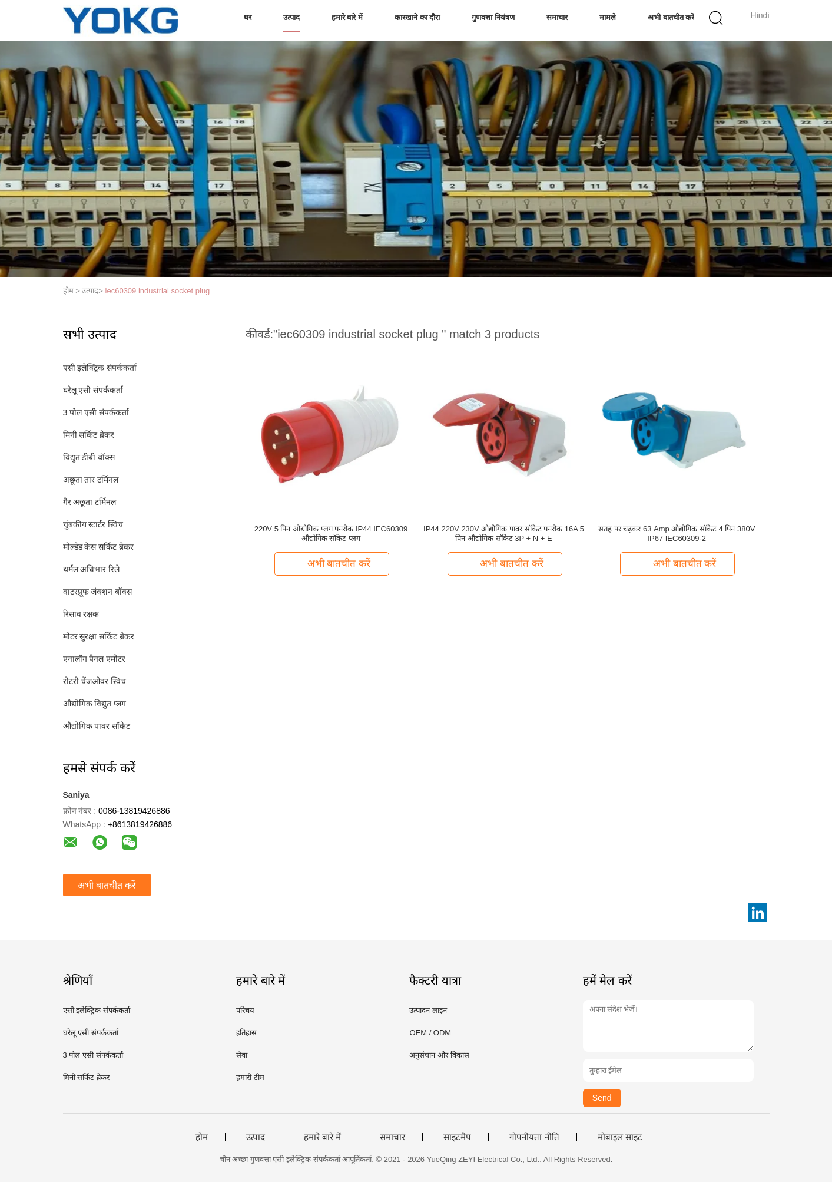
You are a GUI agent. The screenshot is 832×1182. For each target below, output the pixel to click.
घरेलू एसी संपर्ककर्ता (93, 390)
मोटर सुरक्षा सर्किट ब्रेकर (99, 636)
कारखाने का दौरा (417, 17)
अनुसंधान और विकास (439, 1055)
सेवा (241, 1055)
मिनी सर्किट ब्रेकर (89, 435)
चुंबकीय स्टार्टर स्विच (93, 524)
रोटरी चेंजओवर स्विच (95, 681)
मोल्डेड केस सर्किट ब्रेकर (98, 547)
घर (247, 17)
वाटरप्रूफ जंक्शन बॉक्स (97, 591)
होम (201, 1137)
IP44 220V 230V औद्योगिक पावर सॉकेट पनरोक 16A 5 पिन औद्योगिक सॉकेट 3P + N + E (503, 533)
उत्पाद (291, 17)
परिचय (245, 1010)
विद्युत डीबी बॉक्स (89, 457)
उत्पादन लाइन (428, 1010)
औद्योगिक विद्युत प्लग (95, 703)
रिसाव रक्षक (81, 614)
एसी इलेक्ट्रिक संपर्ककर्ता (100, 367)
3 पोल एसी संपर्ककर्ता (96, 412)
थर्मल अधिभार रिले (91, 569)
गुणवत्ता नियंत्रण (493, 17)
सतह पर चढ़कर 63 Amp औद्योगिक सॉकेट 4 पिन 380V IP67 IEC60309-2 (676, 533)
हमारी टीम (250, 1077)
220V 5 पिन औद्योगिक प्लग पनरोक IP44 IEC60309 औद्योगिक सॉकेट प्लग (330, 533)
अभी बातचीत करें (671, 17)
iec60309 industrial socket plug (157, 290)
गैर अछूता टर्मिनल (90, 502)
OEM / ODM (430, 1032)
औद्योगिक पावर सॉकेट (97, 726)
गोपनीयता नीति (534, 1137)
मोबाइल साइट (620, 1137)
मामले (607, 17)
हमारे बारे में (347, 17)
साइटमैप (457, 1137)
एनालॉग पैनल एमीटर (94, 658)
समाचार (557, 17)
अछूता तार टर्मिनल (91, 479)
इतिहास (246, 1032)
